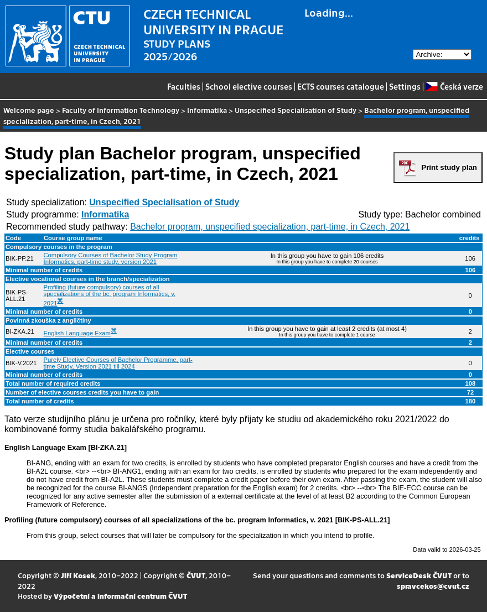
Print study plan (449, 167)
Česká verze (454, 86)
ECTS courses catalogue (340, 86)
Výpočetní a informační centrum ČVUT (120, 596)
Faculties (183, 86)
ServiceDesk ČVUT (419, 575)
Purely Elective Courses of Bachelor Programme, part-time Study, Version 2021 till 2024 (118, 363)
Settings (405, 86)
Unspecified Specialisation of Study (295, 110)
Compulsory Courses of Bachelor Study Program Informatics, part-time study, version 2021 (111, 258)
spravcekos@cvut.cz (433, 586)
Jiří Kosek (78, 575)
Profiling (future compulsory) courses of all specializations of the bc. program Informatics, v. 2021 (110, 295)
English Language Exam (77, 333)
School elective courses (248, 86)
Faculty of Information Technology (120, 110)
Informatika (207, 110)
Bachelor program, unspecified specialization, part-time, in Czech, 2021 (270, 226)
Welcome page (28, 110)
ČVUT (195, 575)
